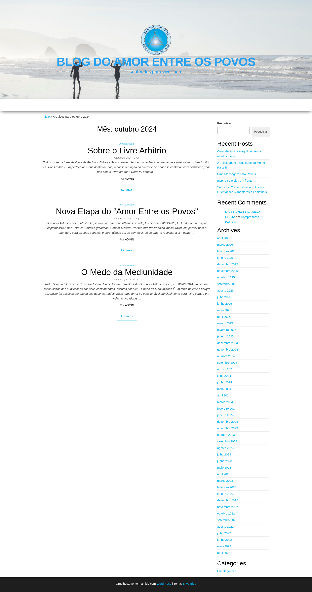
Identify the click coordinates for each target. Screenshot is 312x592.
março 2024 (225, 402)
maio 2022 (224, 546)
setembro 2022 (227, 520)
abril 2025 (223, 316)
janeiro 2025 (225, 336)
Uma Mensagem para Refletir (236, 174)
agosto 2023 (225, 448)
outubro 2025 (226, 277)
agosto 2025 (225, 290)
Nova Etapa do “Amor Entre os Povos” (127, 211)
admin (129, 178)
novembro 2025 (227, 270)
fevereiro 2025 (226, 329)
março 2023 (225, 480)
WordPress (164, 583)
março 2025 (225, 323)
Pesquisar (224, 123)
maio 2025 (224, 310)
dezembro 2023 (227, 421)
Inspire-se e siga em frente (235, 180)
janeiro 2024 (225, 415)
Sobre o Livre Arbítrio (127, 150)
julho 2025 (224, 297)
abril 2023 (223, 474)
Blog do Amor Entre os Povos (156, 61)
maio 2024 (224, 388)
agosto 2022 (225, 526)
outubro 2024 (226, 356)
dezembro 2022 (227, 500)
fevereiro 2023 (226, 487)
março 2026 (225, 244)
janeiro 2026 (225, 257)
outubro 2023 (226, 434)
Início (46, 116)
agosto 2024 (225, 369)
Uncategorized (126, 143)
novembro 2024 (227, 349)
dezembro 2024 (227, 343)
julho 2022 (224, 533)
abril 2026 (223, 238)
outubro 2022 (226, 513)
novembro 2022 (227, 507)
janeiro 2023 (225, 493)
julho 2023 (224, 454)
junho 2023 (224, 461)
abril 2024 (223, 395)
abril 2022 (223, 552)
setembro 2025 (227, 284)
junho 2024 (224, 382)
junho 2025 (224, 303)
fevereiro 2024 (226, 408)
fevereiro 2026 (226, 251)
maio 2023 (224, 467)
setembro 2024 (227, 362)
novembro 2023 (227, 428)
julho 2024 (224, 375)
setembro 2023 (227, 441)
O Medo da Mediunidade (127, 272)
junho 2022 (224, 539)
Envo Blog (189, 583)
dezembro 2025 (227, 264)
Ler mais (127, 189)
